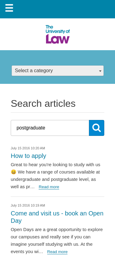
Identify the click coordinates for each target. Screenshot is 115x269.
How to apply (28, 155)
